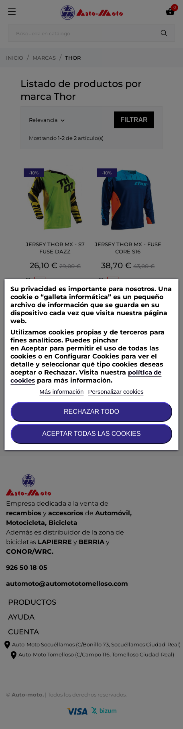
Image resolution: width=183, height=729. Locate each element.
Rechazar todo (91, 411)
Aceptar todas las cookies (91, 433)
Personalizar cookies (115, 391)
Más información (61, 391)
